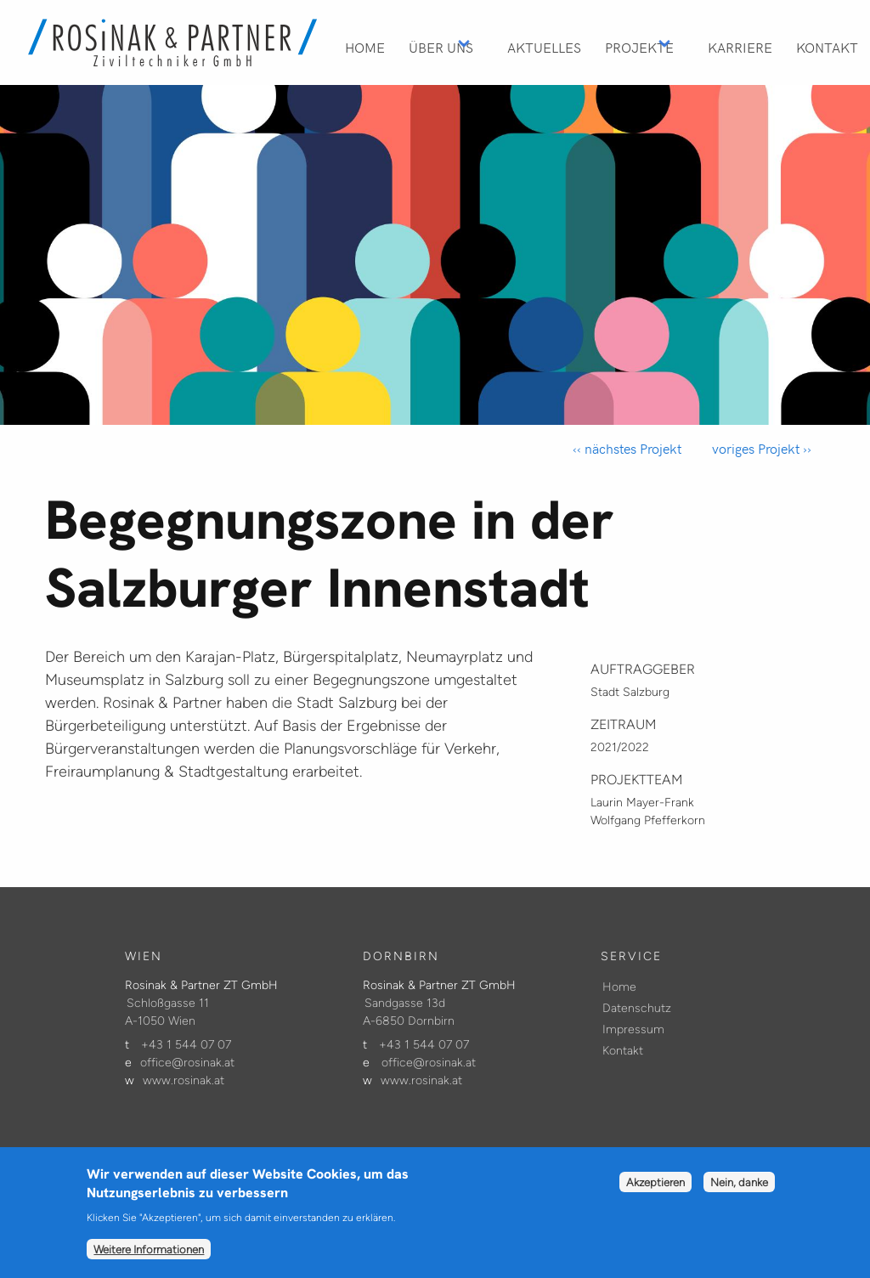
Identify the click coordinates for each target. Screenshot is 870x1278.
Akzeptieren (655, 1193)
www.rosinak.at (183, 1080)
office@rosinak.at (187, 1062)
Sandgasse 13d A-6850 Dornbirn (409, 1012)
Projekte (639, 46)
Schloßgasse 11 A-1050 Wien (167, 1012)
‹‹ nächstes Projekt (627, 448)
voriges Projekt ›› (760, 448)
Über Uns (441, 46)
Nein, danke (739, 1193)
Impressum (633, 1029)
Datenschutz (636, 1008)
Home (365, 46)
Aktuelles (544, 46)
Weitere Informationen (148, 1260)
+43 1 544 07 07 (186, 1045)
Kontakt (827, 46)
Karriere (740, 46)
